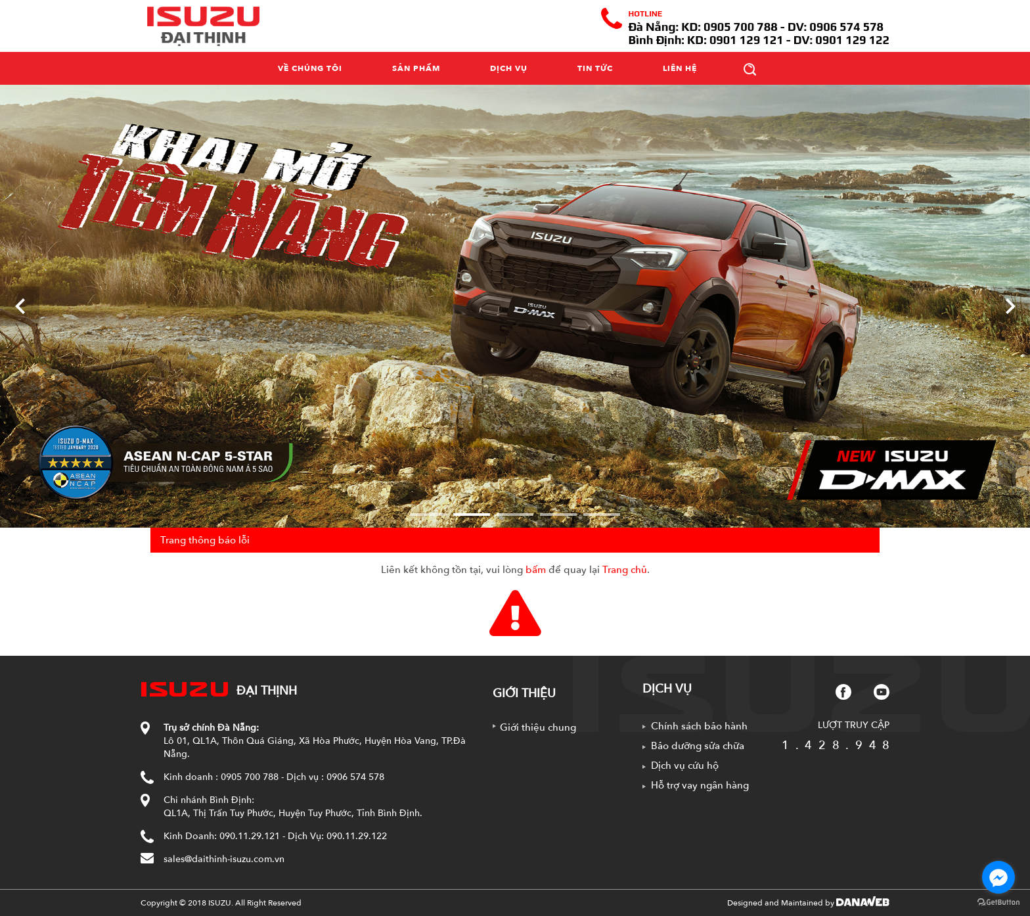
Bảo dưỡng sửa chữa (697, 745)
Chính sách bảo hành (699, 726)
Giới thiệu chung (538, 727)
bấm (536, 569)
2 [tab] (471, 514)
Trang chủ (624, 569)
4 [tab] (558, 514)
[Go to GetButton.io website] (998, 902)
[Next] (1010, 306)
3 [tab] (515, 514)
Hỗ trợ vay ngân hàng (700, 785)
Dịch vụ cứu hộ (685, 765)
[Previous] (19, 306)
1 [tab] (428, 514)
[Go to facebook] (998, 877)
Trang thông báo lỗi (205, 540)
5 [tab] (601, 514)
